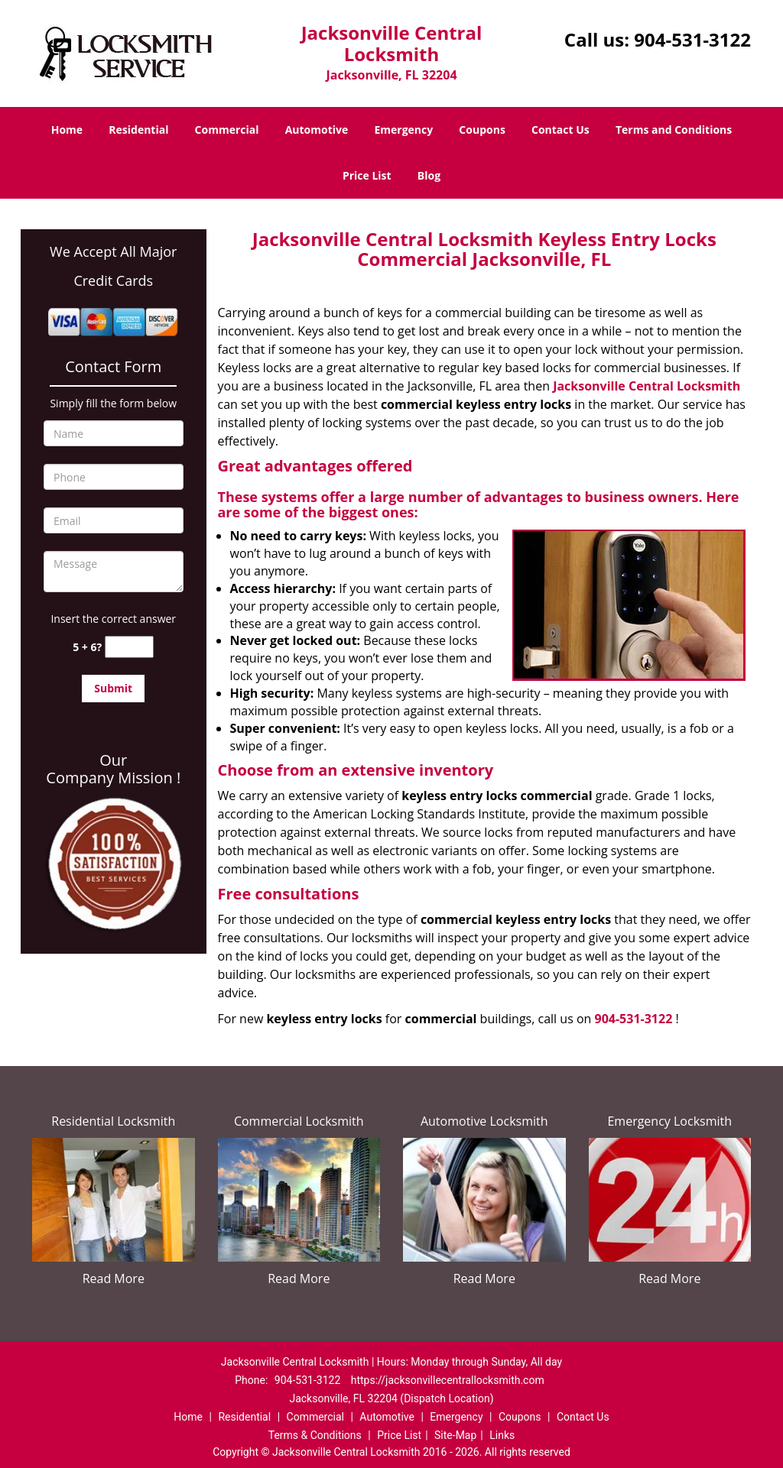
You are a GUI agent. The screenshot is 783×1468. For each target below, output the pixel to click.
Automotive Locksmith (484, 1121)
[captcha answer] (129, 647)
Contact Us (560, 129)
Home (67, 129)
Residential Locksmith (113, 1121)
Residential (138, 129)
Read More (114, 1278)
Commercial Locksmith (299, 1121)
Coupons (482, 129)
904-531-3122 (692, 39)
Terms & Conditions (315, 1435)
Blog (428, 175)
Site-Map (455, 1435)
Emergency (403, 129)
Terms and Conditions (674, 129)
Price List (367, 175)
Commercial (227, 129)
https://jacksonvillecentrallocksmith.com (447, 1380)
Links (502, 1435)
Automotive (317, 129)
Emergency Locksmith (669, 1121)
